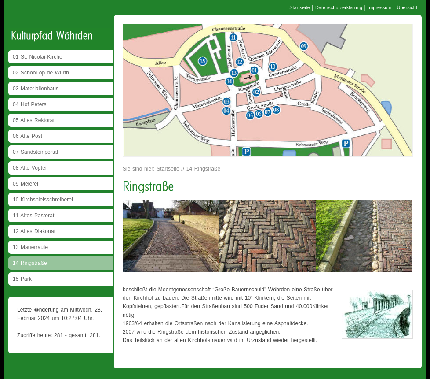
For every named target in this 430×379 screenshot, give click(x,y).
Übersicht (407, 7)
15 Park (22, 279)
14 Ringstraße (30, 263)
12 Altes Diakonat (34, 231)
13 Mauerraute (30, 247)
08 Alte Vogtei (30, 168)
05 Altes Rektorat (34, 120)
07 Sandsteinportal (35, 152)
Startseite (299, 7)
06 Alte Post (27, 136)
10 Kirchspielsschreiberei (43, 200)
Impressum (379, 7)
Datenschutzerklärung (338, 7)
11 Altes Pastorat (33, 215)
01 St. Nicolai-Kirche (37, 57)
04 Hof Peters (30, 104)
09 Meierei (25, 184)
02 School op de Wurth (41, 73)
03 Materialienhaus (35, 88)
